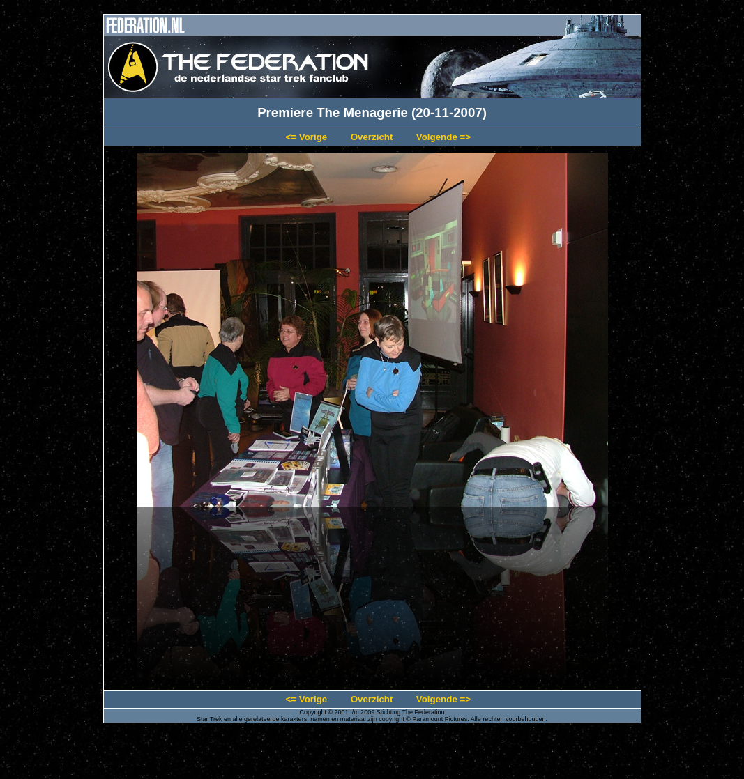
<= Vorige (306, 137)
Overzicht (372, 137)
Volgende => (443, 137)
